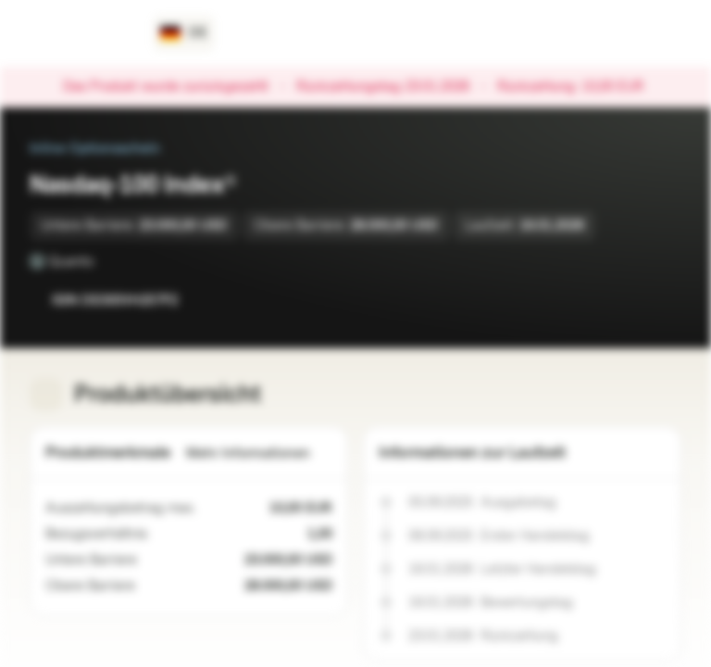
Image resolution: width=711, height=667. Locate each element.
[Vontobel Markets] (80, 33)
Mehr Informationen (259, 453)
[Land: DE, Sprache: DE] (184, 33)
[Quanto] (106, 261)
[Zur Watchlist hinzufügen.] (625, 300)
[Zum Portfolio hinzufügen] (662, 300)
